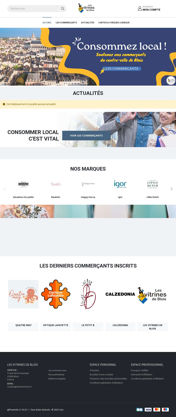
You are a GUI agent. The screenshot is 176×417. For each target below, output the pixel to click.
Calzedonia (120, 325)
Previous (6, 57)
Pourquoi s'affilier (139, 370)
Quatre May (23, 325)
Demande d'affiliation (141, 374)
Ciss (61, 410)
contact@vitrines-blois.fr (19, 386)
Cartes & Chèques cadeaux (114, 22)
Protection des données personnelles (108, 378)
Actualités (87, 22)
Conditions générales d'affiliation (147, 378)
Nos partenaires (56, 374)
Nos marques (88, 169)
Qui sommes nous (57, 370)
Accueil (47, 22)
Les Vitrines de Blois (152, 326)
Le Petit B (88, 325)
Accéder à (151, 9)
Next (170, 57)
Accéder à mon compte (101, 374)
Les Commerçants (66, 22)
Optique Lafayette (55, 325)
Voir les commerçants (86, 135)
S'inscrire (94, 370)
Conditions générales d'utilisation (106, 382)
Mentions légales (56, 378)
